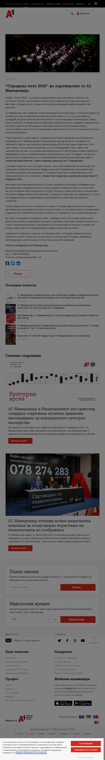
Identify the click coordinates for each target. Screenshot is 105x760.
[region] (52, 749)
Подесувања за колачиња (86, 750)
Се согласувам (85, 743)
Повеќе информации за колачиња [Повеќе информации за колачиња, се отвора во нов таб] (31, 753)
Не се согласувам (86, 757)
